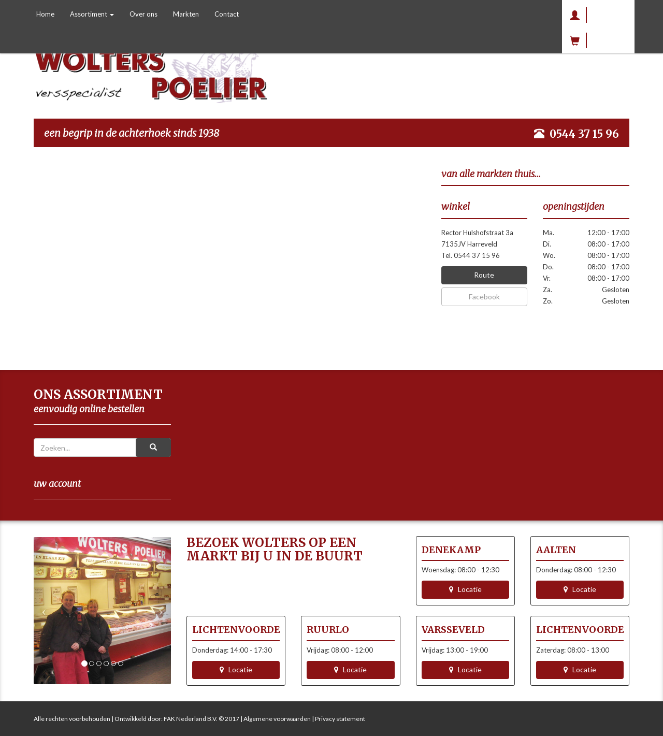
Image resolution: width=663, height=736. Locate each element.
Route (484, 274)
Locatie (465, 589)
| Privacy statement (338, 719)
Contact (226, 14)
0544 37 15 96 (584, 133)
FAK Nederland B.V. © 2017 (201, 719)
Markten (186, 14)
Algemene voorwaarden (277, 719)
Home (45, 14)
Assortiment (92, 14)
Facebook (484, 296)
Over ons (143, 14)
